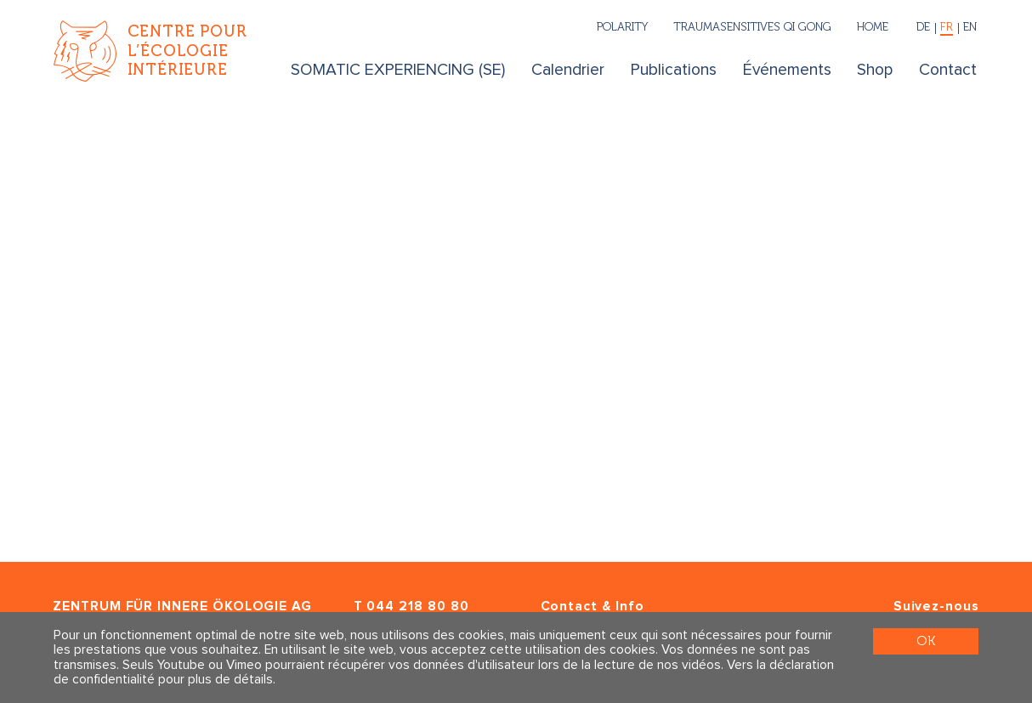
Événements (787, 70)
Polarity (622, 26)
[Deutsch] (923, 28)
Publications (674, 70)
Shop (875, 70)
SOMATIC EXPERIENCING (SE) (398, 70)
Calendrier (567, 70)
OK (925, 640)
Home (872, 26)
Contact (948, 70)
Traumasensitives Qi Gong (752, 26)
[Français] (947, 28)
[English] (969, 28)
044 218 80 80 (417, 606)
